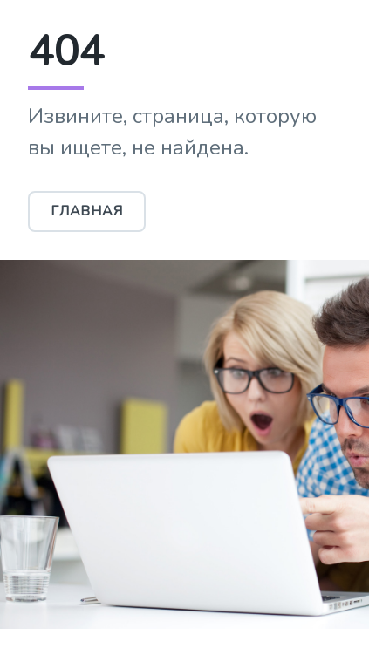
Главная (87, 211)
